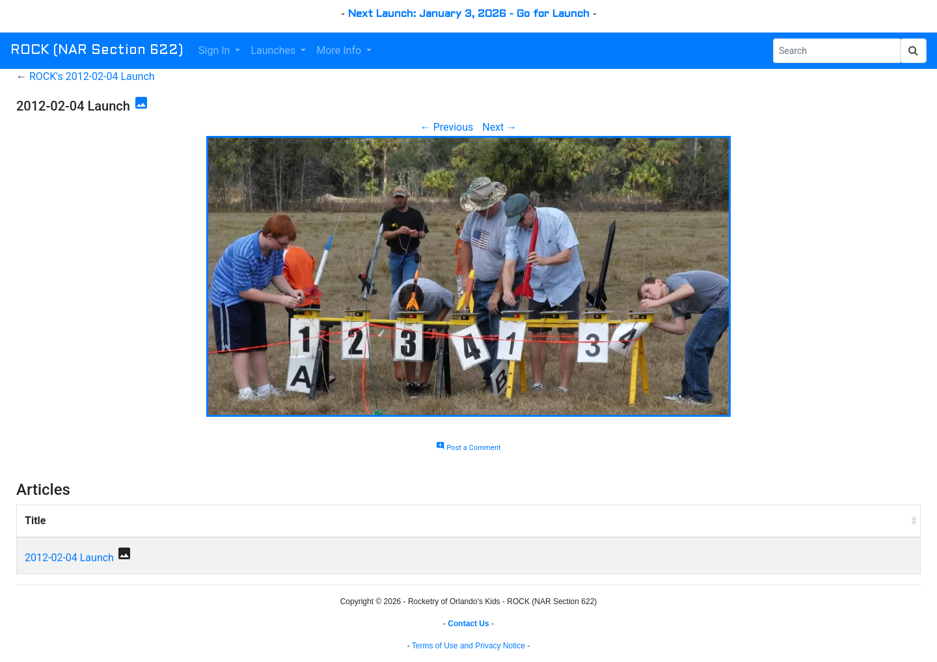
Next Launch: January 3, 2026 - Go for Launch (469, 14)
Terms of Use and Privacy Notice (468, 645)
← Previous (447, 127)
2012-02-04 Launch (69, 557)
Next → (499, 127)
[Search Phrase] (837, 50)
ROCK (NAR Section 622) (96, 51)
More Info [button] (340, 50)
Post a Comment (468, 448)
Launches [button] (274, 50)
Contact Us (468, 623)
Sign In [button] (215, 50)
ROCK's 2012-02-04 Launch (92, 76)
